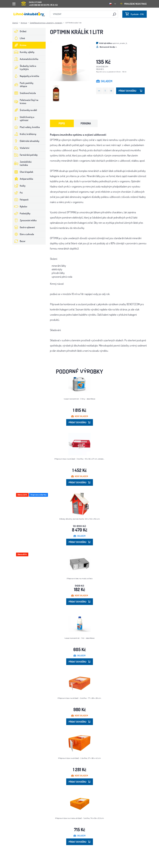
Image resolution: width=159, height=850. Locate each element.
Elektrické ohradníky (26, 141)
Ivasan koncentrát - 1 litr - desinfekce (79, 638)
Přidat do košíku (130, 90)
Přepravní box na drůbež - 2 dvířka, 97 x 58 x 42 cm (79, 758)
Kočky (19, 185)
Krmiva (24, 23)
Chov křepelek (23, 171)
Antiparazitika (23, 178)
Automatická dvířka (25, 59)
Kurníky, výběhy (23, 52)
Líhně (19, 38)
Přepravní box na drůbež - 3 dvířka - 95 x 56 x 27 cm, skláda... (79, 459)
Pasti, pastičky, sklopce (23, 85)
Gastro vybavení (24, 227)
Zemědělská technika (22, 163)
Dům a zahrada (23, 234)
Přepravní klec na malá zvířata (79, 578)
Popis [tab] (62, 123)
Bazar (19, 241)
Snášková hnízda (24, 93)
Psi (18, 192)
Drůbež (19, 31)
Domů (15, 23)
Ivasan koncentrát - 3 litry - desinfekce (79, 399)
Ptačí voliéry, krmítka (26, 127)
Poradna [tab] (86, 123)
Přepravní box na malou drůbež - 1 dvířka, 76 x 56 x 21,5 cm (79, 818)
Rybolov (20, 206)
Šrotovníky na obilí (25, 110)
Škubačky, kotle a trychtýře (24, 68)
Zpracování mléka (25, 220)
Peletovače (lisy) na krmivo (25, 102)
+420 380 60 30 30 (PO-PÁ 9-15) (39, 2)
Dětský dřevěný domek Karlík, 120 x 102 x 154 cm (79, 519)
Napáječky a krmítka (26, 76)
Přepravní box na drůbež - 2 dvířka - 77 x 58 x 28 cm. (79, 698)
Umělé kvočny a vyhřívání (23, 119)
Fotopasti (20, 199)
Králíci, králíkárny (24, 134)
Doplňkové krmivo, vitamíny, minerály (46, 23)
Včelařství (21, 148)
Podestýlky (21, 213)
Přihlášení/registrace (133, 4)
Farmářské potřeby (25, 154)
